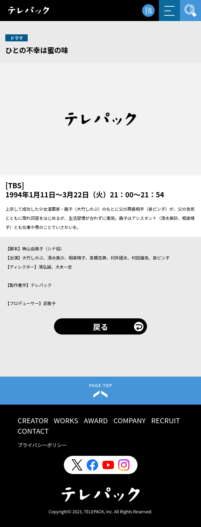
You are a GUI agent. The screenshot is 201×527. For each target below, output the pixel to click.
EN (148, 10)
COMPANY (129, 420)
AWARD (96, 420)
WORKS (66, 420)
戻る (100, 326)
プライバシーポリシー (42, 444)
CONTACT (33, 431)
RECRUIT (165, 420)
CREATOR (33, 420)
